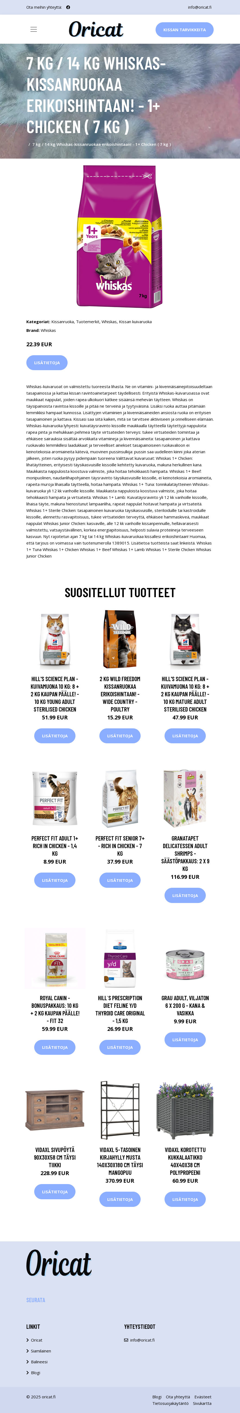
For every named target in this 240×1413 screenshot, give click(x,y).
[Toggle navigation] (33, 29)
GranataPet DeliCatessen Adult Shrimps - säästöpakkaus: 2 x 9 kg (185, 853)
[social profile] (68, 7)
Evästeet (202, 1396)
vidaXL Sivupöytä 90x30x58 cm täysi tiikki (55, 1157)
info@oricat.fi (199, 7)
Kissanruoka (62, 321)
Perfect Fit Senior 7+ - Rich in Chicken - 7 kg (120, 846)
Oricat (36, 1340)
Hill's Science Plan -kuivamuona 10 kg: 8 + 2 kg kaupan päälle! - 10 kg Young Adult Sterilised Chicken (55, 694)
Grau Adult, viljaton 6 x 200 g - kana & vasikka (185, 1005)
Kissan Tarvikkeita (184, 29)
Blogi (35, 1372)
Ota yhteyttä (178, 1396)
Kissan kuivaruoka (135, 321)
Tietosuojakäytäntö (170, 1403)
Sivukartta (202, 1403)
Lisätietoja (47, 362)
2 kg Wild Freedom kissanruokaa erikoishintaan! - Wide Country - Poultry (120, 694)
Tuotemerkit (87, 321)
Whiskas (109, 321)
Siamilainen (41, 1351)
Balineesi (39, 1361)
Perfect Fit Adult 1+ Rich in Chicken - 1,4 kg (54, 846)
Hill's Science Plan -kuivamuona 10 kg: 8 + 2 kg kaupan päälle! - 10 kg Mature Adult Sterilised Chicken (185, 694)
